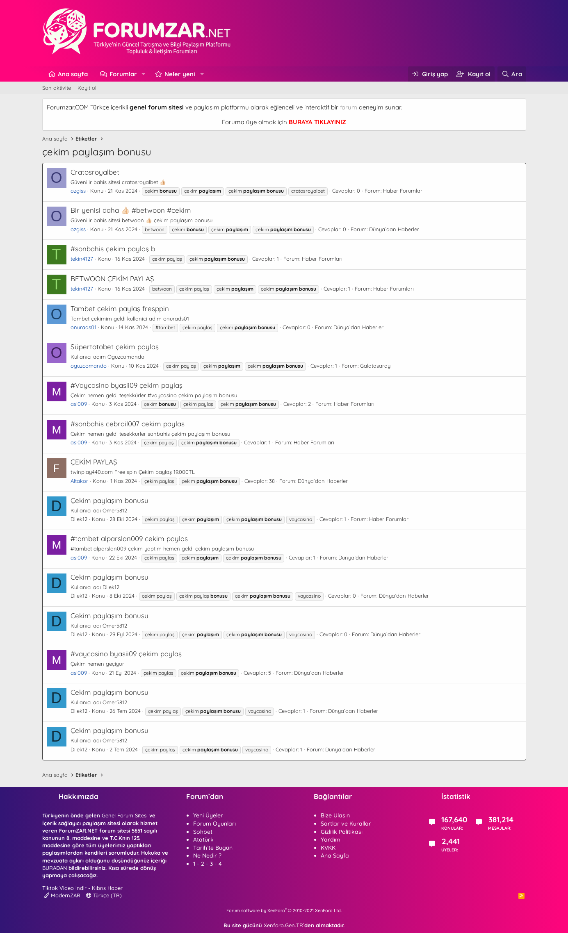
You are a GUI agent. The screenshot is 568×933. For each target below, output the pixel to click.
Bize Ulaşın (335, 815)
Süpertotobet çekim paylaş (115, 346)
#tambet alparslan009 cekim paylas (129, 538)
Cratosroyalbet (95, 172)
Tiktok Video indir (64, 888)
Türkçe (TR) (104, 895)
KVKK (328, 847)
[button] (143, 74)
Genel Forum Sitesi (125, 815)
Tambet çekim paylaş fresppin (120, 308)
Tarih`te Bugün (213, 847)
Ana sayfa (73, 74)
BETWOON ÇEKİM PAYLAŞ (112, 278)
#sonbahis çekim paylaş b (113, 248)
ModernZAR (62, 895)
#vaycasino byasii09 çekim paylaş (126, 653)
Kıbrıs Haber (107, 888)
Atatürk (203, 839)
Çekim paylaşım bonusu (109, 500)
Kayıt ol (87, 87)
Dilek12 (79, 519)
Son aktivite (56, 87)
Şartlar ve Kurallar (346, 823)
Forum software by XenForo (284, 910)
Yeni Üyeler (208, 815)
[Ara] (511, 74)
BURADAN (54, 868)
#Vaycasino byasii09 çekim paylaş (126, 385)
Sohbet (202, 831)
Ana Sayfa (335, 855)
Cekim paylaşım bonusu (109, 577)
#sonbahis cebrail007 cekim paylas (128, 423)
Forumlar (123, 74)
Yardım (330, 839)
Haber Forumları (403, 190)
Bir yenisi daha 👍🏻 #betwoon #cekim (131, 210)
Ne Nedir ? (207, 855)
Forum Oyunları (214, 823)
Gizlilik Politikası (342, 831)
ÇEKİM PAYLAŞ (94, 461)
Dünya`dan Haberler (394, 229)
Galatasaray (375, 365)
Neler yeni (179, 74)
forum (348, 107)
